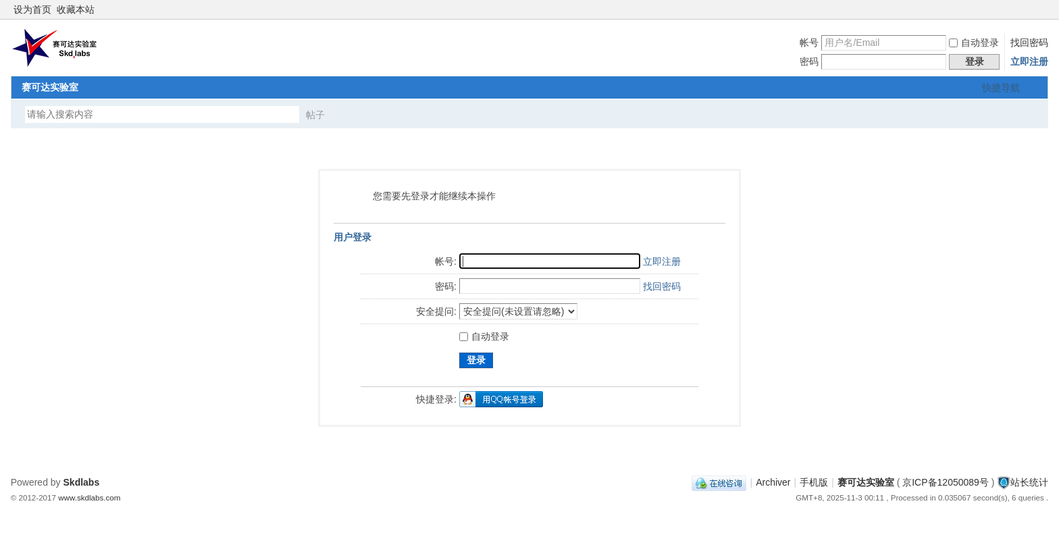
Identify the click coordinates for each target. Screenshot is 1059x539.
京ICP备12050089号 (945, 482)
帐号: (446, 261)
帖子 (315, 114)
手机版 (814, 482)
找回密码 (1029, 42)
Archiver (773, 482)
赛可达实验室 (50, 87)
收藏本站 (76, 9)
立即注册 (1029, 61)
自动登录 (974, 42)
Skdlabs (81, 482)
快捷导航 (1001, 87)
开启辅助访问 (1029, 9)
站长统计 (1029, 482)
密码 (809, 61)
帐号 (809, 42)
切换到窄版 (1040, 9)
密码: (446, 286)
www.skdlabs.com (89, 497)
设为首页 (32, 9)
